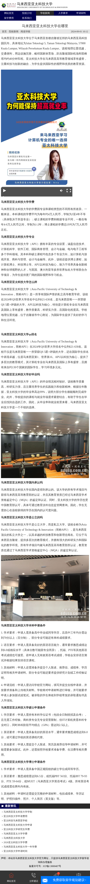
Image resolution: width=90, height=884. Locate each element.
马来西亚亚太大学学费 (15, 833)
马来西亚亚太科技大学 (35, 4)
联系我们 (27, 18)
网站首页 (9, 13)
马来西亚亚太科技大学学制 (18, 811)
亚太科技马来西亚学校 (15, 820)
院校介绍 (27, 13)
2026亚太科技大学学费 (15, 842)
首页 (4, 31)
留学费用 (9, 18)
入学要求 (63, 13)
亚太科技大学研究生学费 (17, 829)
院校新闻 (13, 31)
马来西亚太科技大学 (14, 838)
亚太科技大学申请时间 (15, 851)
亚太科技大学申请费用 (15, 816)
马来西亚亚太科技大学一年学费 (20, 846)
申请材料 (81, 13)
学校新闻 (45, 13)
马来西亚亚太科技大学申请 (18, 825)
